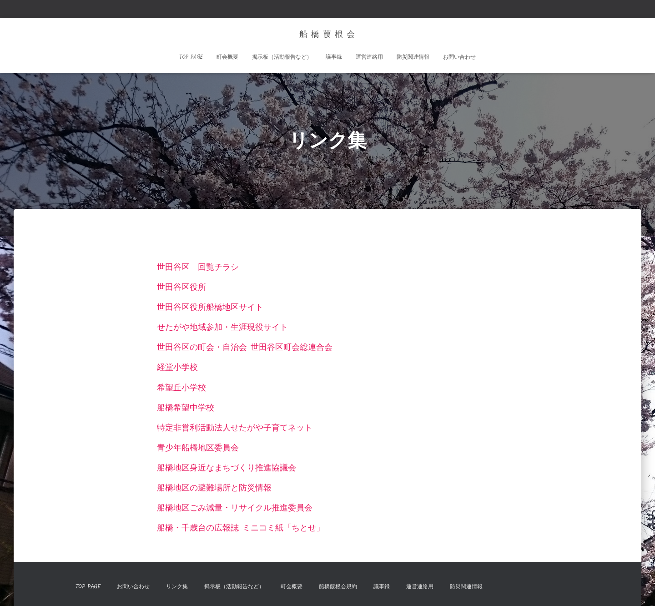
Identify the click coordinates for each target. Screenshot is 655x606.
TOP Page (191, 56)
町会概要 (227, 56)
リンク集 (177, 586)
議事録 (334, 56)
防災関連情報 (413, 56)
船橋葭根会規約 (338, 586)
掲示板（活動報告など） (282, 56)
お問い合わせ (459, 56)
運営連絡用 (369, 56)
